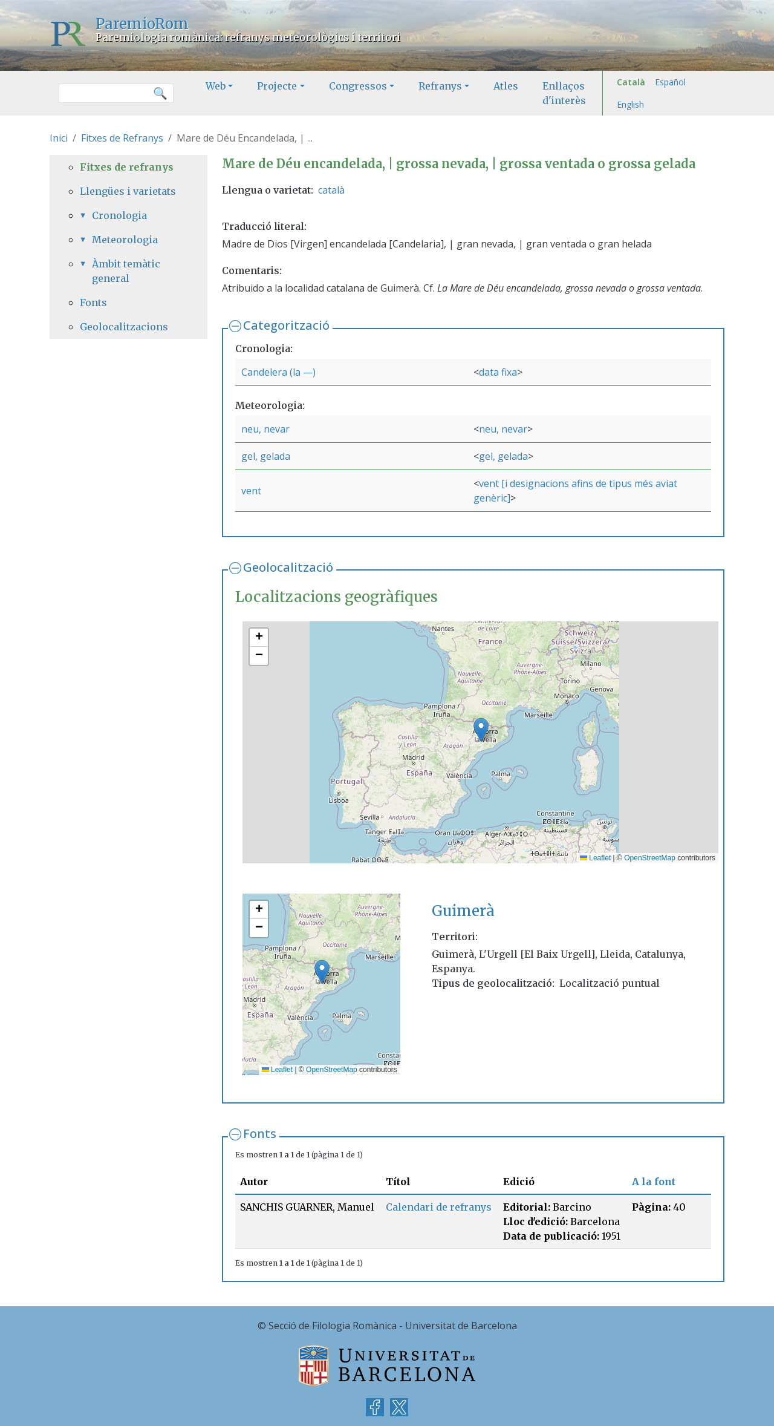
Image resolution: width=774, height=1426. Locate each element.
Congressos (358, 86)
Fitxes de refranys (127, 167)
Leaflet (595, 858)
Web (216, 86)
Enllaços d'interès (564, 93)
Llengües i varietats (128, 191)
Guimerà (463, 910)
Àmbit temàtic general (126, 271)
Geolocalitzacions (124, 327)
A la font (653, 1182)
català (331, 190)
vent (251, 490)
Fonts (259, 1133)
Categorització (286, 325)
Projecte (277, 86)
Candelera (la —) (278, 372)
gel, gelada (265, 456)
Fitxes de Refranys (122, 138)
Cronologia (119, 215)
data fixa (498, 372)
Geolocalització (288, 567)
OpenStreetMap (649, 858)
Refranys (440, 86)
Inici (59, 138)
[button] (481, 730)
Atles (505, 86)
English (630, 104)
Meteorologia (125, 240)
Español (670, 82)
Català (631, 82)
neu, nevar (265, 429)
